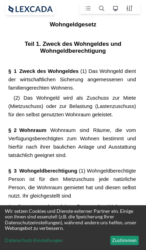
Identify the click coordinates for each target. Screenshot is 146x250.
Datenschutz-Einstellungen (34, 240)
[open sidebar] (30, 9)
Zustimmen (124, 240)
